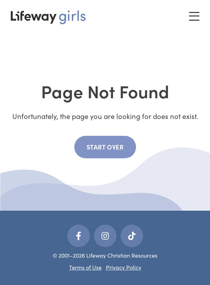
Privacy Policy (123, 267)
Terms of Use (85, 267)
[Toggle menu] (194, 16)
